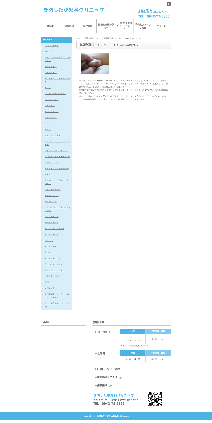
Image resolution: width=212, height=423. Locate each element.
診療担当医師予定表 (106, 26)
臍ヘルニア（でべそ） (54, 264)
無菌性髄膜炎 (51, 67)
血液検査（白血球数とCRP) (57, 169)
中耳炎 (48, 130)
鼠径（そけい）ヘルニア (55, 270)
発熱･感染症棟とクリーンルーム (124, 26)
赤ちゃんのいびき (52, 258)
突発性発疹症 (51, 118)
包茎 (47, 282)
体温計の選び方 (51, 217)
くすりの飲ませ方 (52, 190)
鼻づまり (49, 252)
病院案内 (87, 26)
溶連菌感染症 (51, 73)
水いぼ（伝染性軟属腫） (55, 94)
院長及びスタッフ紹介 (143, 26)
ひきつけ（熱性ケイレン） (56, 151)
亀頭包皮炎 (50, 288)
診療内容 (69, 26)
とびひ (48, 88)
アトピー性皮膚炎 (52, 135)
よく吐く (49, 241)
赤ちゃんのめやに (52, 246)
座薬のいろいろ (51, 196)
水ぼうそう (50, 106)
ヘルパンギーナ (51, 46)
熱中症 (48, 174)
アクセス (161, 26)
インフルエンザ (51, 112)
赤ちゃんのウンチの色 (54, 229)
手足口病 (49, 51)
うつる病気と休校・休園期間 (57, 157)
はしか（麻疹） (51, 100)
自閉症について (51, 162)
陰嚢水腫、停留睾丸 (53, 276)
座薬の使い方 (51, 202)
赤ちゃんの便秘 (51, 234)
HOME (50, 26)
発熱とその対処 (51, 223)
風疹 (47, 123)
